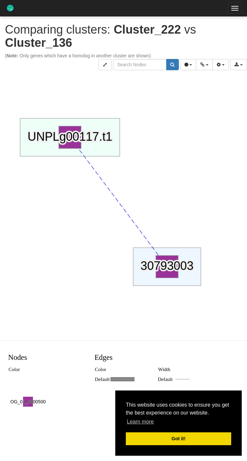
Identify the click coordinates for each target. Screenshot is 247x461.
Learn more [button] (140, 421)
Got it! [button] (178, 438)
